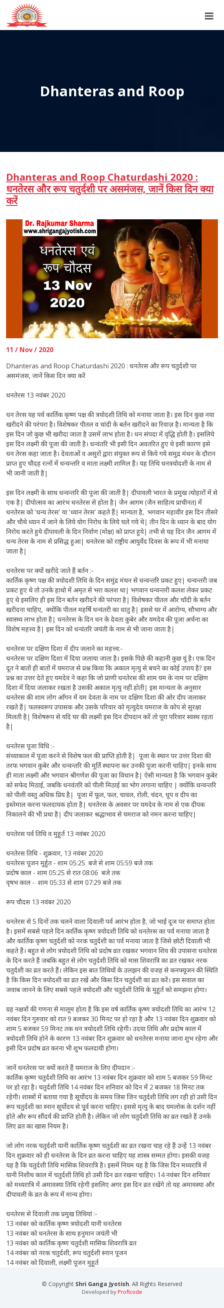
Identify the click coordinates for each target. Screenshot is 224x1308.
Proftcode (130, 1291)
